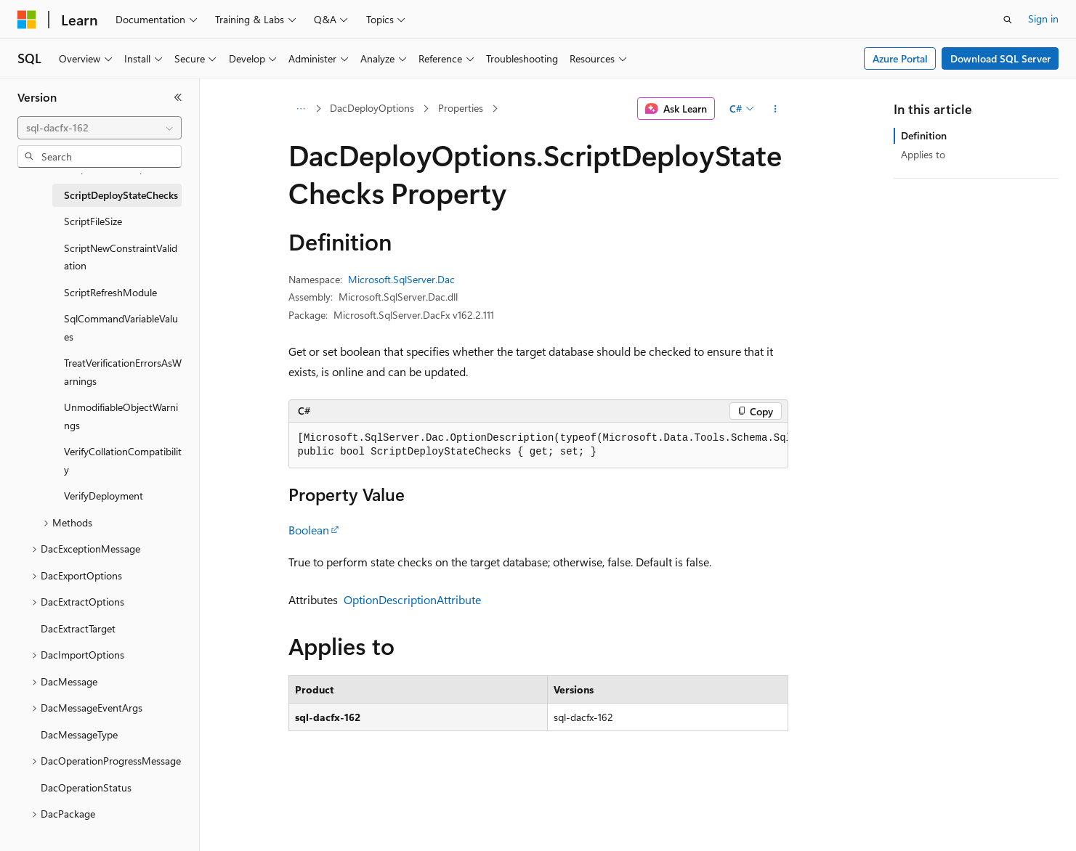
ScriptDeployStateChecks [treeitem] (121, 195)
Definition (924, 135)
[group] (538, 445)
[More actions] (775, 109)
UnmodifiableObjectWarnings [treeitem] (121, 416)
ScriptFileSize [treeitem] (93, 221)
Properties (460, 108)
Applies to (923, 154)
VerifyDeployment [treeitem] (103, 495)
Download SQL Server (1000, 58)
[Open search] (1007, 20)
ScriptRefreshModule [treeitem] (110, 292)
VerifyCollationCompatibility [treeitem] (123, 460)
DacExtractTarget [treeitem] (78, 628)
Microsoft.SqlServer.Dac (401, 279)
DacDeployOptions (372, 108)
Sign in (1043, 18)
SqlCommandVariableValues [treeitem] (121, 327)
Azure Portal (900, 58)
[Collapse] (178, 97)
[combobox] (99, 127)
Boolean (308, 529)
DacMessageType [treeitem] (79, 734)
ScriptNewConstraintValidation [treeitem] (120, 257)
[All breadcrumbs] (301, 109)
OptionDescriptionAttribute (412, 599)
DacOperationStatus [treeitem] (86, 787)
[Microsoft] (26, 19)
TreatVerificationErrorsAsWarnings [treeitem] (123, 372)
